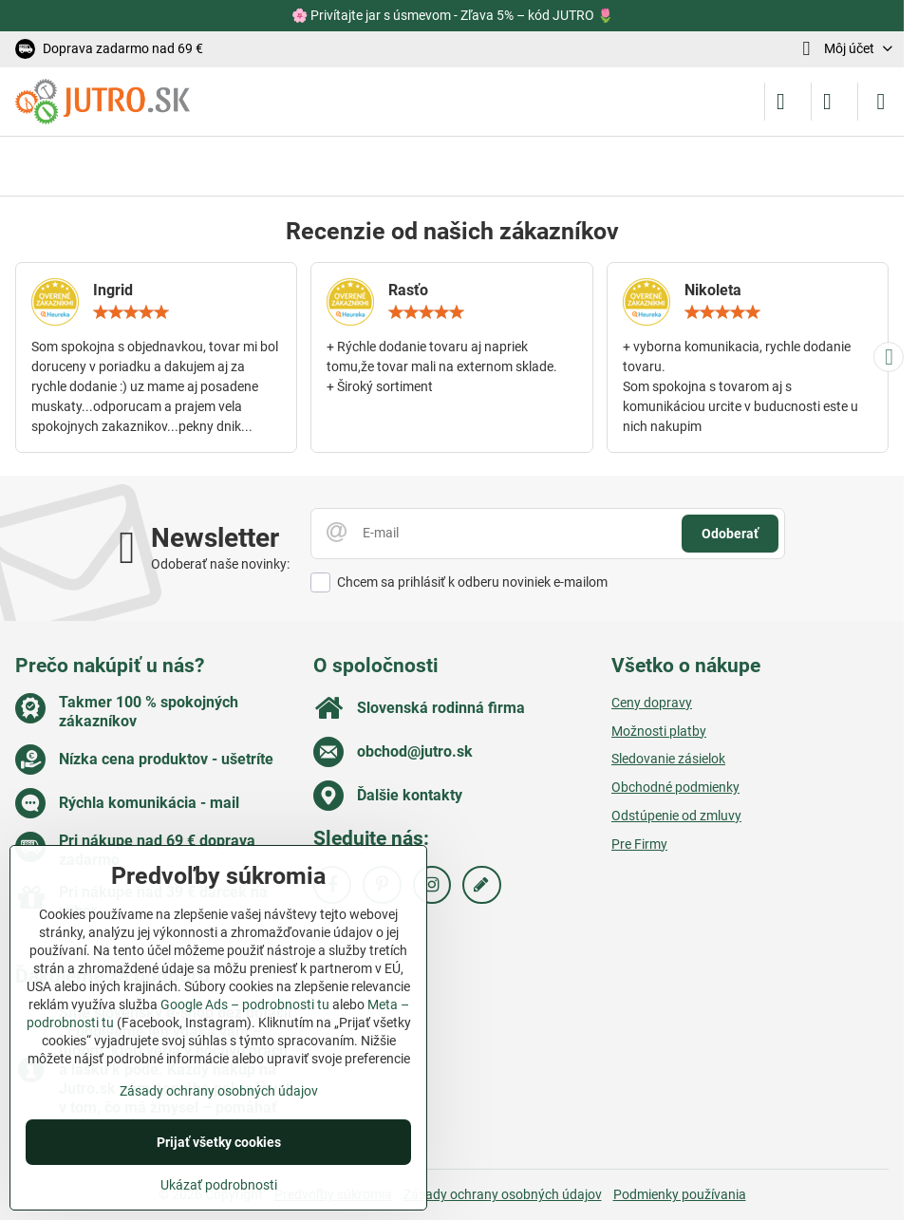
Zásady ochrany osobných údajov (502, 1194)
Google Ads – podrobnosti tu (244, 1004)
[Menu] (881, 102)
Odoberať (730, 533)
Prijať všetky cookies (219, 1142)
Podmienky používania (679, 1194)
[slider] (131, 312)
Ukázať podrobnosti (218, 1184)
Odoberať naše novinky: (220, 564)
